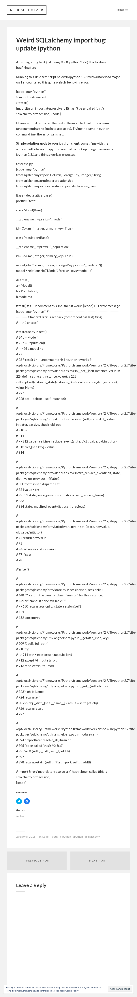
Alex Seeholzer (27, 10)
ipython (66, 836)
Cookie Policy (71, 990)
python (78, 836)
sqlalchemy (93, 836)
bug (56, 836)
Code (45, 836)
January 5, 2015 (25, 836)
